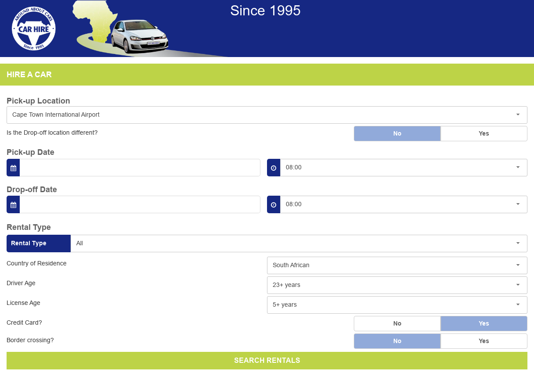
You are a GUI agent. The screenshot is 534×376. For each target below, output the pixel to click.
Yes (484, 133)
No (397, 133)
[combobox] (267, 115)
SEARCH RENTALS (267, 360)
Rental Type (28, 243)
